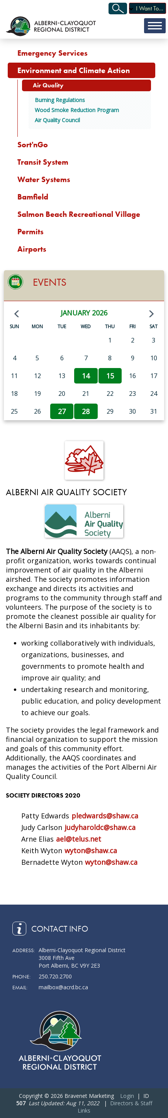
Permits (30, 232)
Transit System (42, 162)
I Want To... (149, 8)
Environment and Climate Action (73, 70)
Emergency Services (52, 53)
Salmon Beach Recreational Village (78, 214)
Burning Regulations (60, 100)
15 (110, 375)
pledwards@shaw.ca (104, 815)
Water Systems (43, 179)
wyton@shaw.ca (90, 850)
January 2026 (84, 312)
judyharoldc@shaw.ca (100, 827)
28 (86, 411)
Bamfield (32, 197)
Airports (31, 249)
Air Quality (48, 85)
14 (86, 375)
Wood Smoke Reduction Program (77, 110)
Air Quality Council (57, 120)
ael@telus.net (78, 839)
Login (127, 1095)
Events (49, 282)
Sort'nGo (32, 145)
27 (62, 411)
